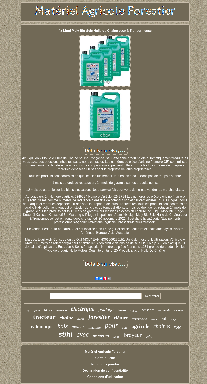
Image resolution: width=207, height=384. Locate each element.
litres (48, 310)
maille (154, 318)
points (37, 310)
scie (124, 327)
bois (63, 326)
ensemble (164, 310)
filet (28, 311)
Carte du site (105, 358)
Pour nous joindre (105, 364)
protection (61, 310)
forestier (99, 316)
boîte (149, 336)
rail (164, 318)
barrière (148, 310)
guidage (106, 309)
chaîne (66, 317)
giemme (178, 310)
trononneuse (139, 318)
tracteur (44, 316)
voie (177, 327)
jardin (122, 310)
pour (111, 325)
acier (80, 318)
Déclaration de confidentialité (105, 370)
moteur (78, 326)
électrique (83, 309)
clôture (121, 317)
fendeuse (134, 311)
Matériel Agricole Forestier (105, 351)
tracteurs (101, 336)
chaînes (161, 326)
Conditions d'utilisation (105, 377)
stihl (65, 334)
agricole (140, 326)
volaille (116, 337)
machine (94, 327)
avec (82, 334)
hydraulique (41, 326)
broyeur (133, 335)
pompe (173, 319)
